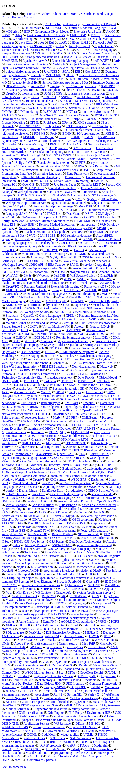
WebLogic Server (13, 264)
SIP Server (54, 516)
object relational (104, 173)
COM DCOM (80, 432)
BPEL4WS (9, 330)
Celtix (60, 46)
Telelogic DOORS (14, 465)
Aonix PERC (46, 559)
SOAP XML (10, 60)
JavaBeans (96, 374)
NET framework (88, 534)
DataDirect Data (52, 490)
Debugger (109, 632)
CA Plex (86, 527)
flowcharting (30, 93)
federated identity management (76, 618)
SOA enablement (57, 421)
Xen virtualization (84, 366)
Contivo (38, 330)
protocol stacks (54, 425)
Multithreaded (59, 701)
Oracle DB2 (64, 592)
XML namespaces (33, 701)
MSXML (29, 137)
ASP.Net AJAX (62, 545)
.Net (31, 151)
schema (23, 548)
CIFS (95, 596)
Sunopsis (7, 548)
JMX (51, 319)
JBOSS (44, 184)
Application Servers (36, 723)
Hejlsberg (104, 519)
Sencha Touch (35, 348)
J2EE (5, 28)
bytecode (52, 304)
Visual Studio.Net (98, 552)
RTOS (31, 436)
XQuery (20, 257)
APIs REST (13, 348)
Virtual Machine (16, 505)
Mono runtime (31, 253)
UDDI (70, 75)
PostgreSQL (9, 184)
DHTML (91, 290)
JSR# (67, 457)
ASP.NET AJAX (30, 126)
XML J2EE (73, 330)
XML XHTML (31, 443)
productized (75, 490)
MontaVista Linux (56, 552)
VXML (88, 734)
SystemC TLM (40, 530)
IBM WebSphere (107, 104)
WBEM (115, 406)
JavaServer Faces (66, 170)
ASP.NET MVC (30, 421)
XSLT (89, 213)
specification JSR (28, 650)
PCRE (115, 621)
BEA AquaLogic (30, 155)
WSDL (81, 279)
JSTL (94, 658)
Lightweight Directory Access (53, 676)
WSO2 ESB (41, 181)
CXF (34, 159)
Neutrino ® (73, 731)
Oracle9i (7, 570)
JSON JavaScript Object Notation (23, 472)
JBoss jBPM (80, 42)
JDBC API (36, 264)
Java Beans (27, 166)
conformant (34, 304)
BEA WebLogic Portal (70, 68)
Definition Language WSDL (53, 293)
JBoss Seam (109, 242)
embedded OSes (34, 738)
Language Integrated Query (19, 246)
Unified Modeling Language (87, 28)
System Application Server (93, 592)
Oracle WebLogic (33, 144)
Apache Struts (82, 421)
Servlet (86, 57)
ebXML (82, 89)
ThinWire (8, 446)
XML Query (14, 304)
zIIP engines (75, 647)
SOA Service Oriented (74, 399)
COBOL (89, 217)
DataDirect (9, 705)
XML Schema (82, 104)
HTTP (101, 206)
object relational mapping (22, 71)
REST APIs (56, 348)
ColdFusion (51, 308)
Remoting (82, 181)
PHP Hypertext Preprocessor (97, 323)
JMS (79, 199)
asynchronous (90, 716)
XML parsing (43, 574)
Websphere (41, 694)
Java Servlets (104, 148)
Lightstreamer (111, 705)
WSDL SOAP (52, 111)
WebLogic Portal (50, 446)
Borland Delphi (72, 468)
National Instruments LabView (99, 315)
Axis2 (46, 170)
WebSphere (9, 177)
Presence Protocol (109, 239)
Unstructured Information (97, 537)
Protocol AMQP (28, 570)
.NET (113, 115)
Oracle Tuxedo (11, 752)
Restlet (80, 457)
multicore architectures (21, 588)
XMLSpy (104, 213)
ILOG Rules (108, 217)
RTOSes (93, 588)
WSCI (102, 621)
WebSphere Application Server (26, 202)
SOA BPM (24, 370)
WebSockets (28, 716)
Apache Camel (104, 46)
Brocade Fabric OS (69, 581)
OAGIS (87, 170)
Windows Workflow (15, 479)
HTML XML (82, 221)
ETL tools (103, 381)
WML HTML (30, 687)
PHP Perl (8, 111)
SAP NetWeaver (80, 738)
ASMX (6, 425)
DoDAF (21, 279)
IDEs (81, 166)
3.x (61, 672)
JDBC (63, 42)
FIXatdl (86, 610)
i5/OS (52, 439)
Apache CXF (74, 144)
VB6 (45, 661)
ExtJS (5, 272)
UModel (83, 665)
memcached (84, 567)
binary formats (51, 246)
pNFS (5, 669)
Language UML (36, 457)
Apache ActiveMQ (34, 60)
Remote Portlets (62, 534)
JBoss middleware (104, 701)
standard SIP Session (15, 581)
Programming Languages (18, 745)
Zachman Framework (15, 694)
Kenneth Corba (22, 17)
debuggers (104, 567)
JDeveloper (91, 450)
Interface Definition (106, 82)
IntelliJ (95, 687)
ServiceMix (76, 108)
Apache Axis (24, 388)
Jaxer (25, 610)
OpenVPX (12, 286)
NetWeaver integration (16, 414)
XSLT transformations (98, 749)
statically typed (50, 403)
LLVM (6, 665)
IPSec (5, 541)
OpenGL (28, 315)
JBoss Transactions (62, 741)
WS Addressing (22, 38)
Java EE (112, 89)
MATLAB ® (10, 497)
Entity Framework (13, 221)
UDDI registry (75, 683)
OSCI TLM (57, 472)
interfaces (55, 330)
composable (23, 454)
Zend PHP (49, 621)
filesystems (53, 443)
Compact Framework (103, 683)
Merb (56, 417)
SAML (74, 264)
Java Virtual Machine (77, 261)
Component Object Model (52, 31)
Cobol (74, 625)
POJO (16, 341)
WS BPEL (42, 53)
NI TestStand (78, 596)
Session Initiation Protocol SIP (92, 268)
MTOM (32, 399)
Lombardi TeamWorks (74, 578)
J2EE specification (14, 159)
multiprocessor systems (104, 210)
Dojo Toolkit (86, 377)
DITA (71, 672)
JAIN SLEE (48, 235)
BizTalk (97, 89)
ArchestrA (88, 385)
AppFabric (111, 588)
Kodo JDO (9, 250)
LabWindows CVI (35, 410)
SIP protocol (49, 217)
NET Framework (13, 151)
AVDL (111, 672)
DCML (32, 734)
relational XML (46, 527)
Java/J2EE (50, 71)
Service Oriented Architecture (49, 221)
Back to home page (14, 767)
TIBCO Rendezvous (79, 246)
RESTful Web (56, 195)
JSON (46, 159)
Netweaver (30, 654)
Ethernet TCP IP (67, 680)
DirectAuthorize (52, 690)
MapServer (80, 512)
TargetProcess (24, 512)
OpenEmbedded (92, 410)
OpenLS (95, 629)
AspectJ (7, 370)
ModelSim (101, 745)
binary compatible (83, 709)
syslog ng (79, 603)
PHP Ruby (75, 712)
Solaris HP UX (99, 454)
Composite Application (31, 614)
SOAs (66, 71)
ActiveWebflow (36, 199)
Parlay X (93, 694)
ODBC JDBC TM (72, 374)
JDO (5, 680)
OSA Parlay (56, 541)
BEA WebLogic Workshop (97, 516)
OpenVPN (81, 304)
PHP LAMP (9, 585)
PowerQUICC (11, 749)
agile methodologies (100, 468)
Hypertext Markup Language (20, 344)
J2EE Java (67, 242)
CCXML (7, 676)
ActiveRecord (89, 191)
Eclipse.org (61, 563)
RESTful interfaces (79, 461)
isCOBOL (106, 385)
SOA (41, 42)
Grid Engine (55, 712)
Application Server (71, 559)
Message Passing (36, 545)
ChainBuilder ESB (69, 574)
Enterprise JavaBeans (87, 31)
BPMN (66, 133)
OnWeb (94, 636)
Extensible (89, 625)
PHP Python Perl (102, 472)
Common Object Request (99, 24)
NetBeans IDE (37, 534)
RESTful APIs (24, 741)
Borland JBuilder (43, 505)
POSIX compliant (100, 388)
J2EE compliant (50, 89)
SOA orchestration (88, 133)
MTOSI (60, 272)
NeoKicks (46, 341)
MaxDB (33, 523)
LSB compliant (44, 643)
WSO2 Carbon (104, 639)
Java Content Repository (105, 301)
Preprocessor (99, 523)
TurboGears (32, 552)
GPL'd (60, 392)
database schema (94, 406)
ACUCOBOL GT (34, 261)
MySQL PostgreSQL (63, 257)
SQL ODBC (78, 687)
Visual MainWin (101, 279)
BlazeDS (90, 119)
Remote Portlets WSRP (70, 159)
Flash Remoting (12, 283)
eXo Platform (50, 556)
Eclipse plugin (11, 417)
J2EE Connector (76, 126)
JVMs (104, 293)
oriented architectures (45, 130)
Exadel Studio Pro (13, 326)
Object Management (83, 64)
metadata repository (60, 377)
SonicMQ (95, 508)
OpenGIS (28, 184)
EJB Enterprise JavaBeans (63, 632)
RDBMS (39, 133)
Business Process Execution (86, 93)
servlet (87, 264)
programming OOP (82, 272)
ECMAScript (70, 119)
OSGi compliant (82, 519)
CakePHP (12, 410)
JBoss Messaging (101, 49)
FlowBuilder (60, 414)
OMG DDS (96, 334)
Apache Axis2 (73, 308)
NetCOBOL (25, 639)
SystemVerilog (11, 658)
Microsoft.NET (40, 272)
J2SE (100, 574)
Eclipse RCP (73, 177)
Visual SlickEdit (101, 494)
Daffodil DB (76, 508)
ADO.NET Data (12, 523)
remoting (56, 86)
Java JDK (12, 654)
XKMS (110, 133)
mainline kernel (16, 323)
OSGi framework (93, 257)
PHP (99, 461)
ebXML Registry (109, 556)
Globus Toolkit (95, 330)
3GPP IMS (51, 355)
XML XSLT (9, 115)
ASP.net (71, 446)
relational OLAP (90, 570)
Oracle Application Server (32, 563)
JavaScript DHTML (48, 607)
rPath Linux (9, 476)
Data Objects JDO (49, 683)
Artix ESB (27, 224)
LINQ (58, 359)
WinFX (46, 392)
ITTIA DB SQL (76, 443)
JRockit (35, 425)
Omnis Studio (68, 643)
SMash (75, 749)
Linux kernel (94, 392)
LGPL (35, 698)
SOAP (6, 35)
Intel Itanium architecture (75, 599)
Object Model (108, 377)
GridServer (68, 527)
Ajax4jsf (7, 191)
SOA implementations (16, 607)
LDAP (73, 385)
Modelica (36, 465)
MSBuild (36, 647)
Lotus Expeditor (12, 428)
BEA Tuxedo (56, 264)
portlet (10, 490)
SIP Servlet (28, 403)
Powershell (53, 731)
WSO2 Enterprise (81, 614)
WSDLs (94, 319)
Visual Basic (104, 221)
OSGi (47, 93)
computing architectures (89, 563)
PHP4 (5, 385)
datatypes (75, 392)
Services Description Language (53, 206)
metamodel (78, 202)
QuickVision (93, 669)
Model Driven (51, 140)
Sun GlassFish (83, 414)
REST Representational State (39, 705)
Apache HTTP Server (83, 727)
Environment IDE (98, 712)
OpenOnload (47, 578)
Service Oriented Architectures (39, 228)
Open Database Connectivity (24, 319)
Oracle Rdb (24, 527)
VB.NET (66, 210)
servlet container (50, 166)
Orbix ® (95, 68)
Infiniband (42, 363)
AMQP (110, 31)
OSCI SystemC (28, 395)
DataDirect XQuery (14, 119)
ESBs (41, 38)
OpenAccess (78, 472)
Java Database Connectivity (99, 53)
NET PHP (88, 643)
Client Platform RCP (71, 629)
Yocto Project (80, 661)
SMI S (89, 137)
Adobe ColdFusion (34, 476)
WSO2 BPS (78, 479)
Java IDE (103, 246)
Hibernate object (101, 443)
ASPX (42, 512)
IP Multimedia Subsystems (76, 352)
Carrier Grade (97, 647)
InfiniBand (38, 323)
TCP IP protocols (50, 745)
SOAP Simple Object (78, 130)
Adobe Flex (21, 643)
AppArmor (80, 701)
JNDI (26, 293)
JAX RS (35, 301)
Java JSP (48, 523)
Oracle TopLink (61, 199)
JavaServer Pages (65, 184)
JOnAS (10, 690)
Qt (95, 465)
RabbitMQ (49, 596)
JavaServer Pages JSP (78, 228)
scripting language (14, 46)
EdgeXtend (111, 596)
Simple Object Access (16, 53)
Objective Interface (14, 130)
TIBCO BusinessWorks (103, 490)
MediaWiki (106, 731)
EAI (51, 42)
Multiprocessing (65, 530)
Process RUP (14, 188)
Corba (31, 13)
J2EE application (42, 567)
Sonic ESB (9, 224)
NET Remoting (55, 253)
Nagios (21, 567)
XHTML (11, 701)
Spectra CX (113, 184)
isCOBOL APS (41, 337)
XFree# (17, 399)
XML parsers (10, 636)
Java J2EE (26, 42)
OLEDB (80, 162)
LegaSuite (60, 661)
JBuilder (35, 385)
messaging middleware (16, 104)
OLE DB (28, 115)
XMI (105, 290)
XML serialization (31, 712)
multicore (112, 629)
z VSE (117, 650)
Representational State (40, 100)
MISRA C (91, 632)
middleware (33, 28)
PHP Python (57, 370)
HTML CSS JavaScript (29, 541)
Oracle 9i (99, 512)
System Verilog (12, 508)
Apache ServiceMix (25, 82)
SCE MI (80, 658)
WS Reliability (99, 166)
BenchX (68, 355)
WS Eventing (70, 217)
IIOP (27, 31)
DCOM (33, 140)
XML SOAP (78, 35)
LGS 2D (7, 639)
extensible (8, 155)
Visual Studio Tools (106, 304)
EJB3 (75, 450)
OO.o (29, 658)
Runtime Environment (73, 654)
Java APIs (70, 57)
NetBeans (46, 588)
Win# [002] (9, 217)
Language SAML (17, 213)
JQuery (116, 286)
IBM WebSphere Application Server (44, 268)
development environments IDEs (54, 610)
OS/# (66, 304)
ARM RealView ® (60, 665)
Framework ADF (95, 286)
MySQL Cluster (16, 599)
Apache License (12, 734)
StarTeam (53, 191)
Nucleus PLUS (32, 731)
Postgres (41, 104)
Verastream (9, 687)
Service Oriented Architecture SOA (65, 82)
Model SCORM (29, 629)
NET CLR (104, 414)
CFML (34, 122)
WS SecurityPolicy (82, 275)
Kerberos (100, 312)
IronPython (47, 137)
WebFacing (111, 694)
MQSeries (12, 31)
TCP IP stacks (47, 639)
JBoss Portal (109, 199)
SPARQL (103, 228)
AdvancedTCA (100, 253)
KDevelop (64, 428)
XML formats (103, 661)
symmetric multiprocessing (94, 545)
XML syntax (58, 479)
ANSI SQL (77, 370)
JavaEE (31, 501)
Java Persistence (92, 395)
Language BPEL (106, 57)
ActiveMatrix (10, 516)
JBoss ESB (18, 530)
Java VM (70, 191)
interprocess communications (41, 585)
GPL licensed (28, 690)
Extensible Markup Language (71, 60)
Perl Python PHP (38, 359)
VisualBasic (112, 585)
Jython (54, 323)
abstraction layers (42, 599)
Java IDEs (101, 337)
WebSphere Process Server (90, 650)
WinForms (112, 687)
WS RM (99, 151)
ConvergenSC (103, 578)
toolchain (50, 381)
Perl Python (102, 359)
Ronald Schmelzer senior (53, 162)
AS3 (4, 596)
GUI (89, 574)
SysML (92, 199)
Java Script (81, 465)
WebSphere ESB (12, 534)
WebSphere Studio (30, 191)
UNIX (113, 257)
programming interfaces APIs (73, 752)
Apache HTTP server (103, 436)
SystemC (95, 559)
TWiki (89, 731)
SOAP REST (87, 242)
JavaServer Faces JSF (16, 334)
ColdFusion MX (22, 680)
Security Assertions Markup (101, 344)
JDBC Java (54, 213)
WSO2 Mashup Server (39, 672)
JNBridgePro (51, 406)
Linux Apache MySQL (41, 210)
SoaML (37, 548)
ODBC (70, 38)
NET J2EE (104, 130)
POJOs (84, 745)
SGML (75, 137)
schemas (58, 363)
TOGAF (71, 395)
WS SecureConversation (75, 483)
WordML (48, 654)
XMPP (81, 49)
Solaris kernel (10, 552)
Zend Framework (78, 173)
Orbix (18, 35)
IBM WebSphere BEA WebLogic (87, 140)
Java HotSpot (101, 741)
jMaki (74, 344)
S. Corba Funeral (92, 13)
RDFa (45, 716)
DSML (73, 363)
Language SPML (55, 687)
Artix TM (65, 523)
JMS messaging (29, 355)
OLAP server (59, 512)
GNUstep (115, 486)
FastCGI (19, 272)
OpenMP (11, 93)
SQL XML (107, 348)
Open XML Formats (80, 720)
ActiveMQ (38, 86)
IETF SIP (67, 381)
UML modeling (28, 111)
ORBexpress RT (41, 46)
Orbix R (49, 49)
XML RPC (108, 86)
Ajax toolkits (78, 195)
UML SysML (10, 381)
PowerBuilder (44, 334)
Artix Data (48, 399)
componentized (100, 159)
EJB (77, 71)
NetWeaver (29, 217)
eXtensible (8, 461)
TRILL (68, 556)
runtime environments (96, 111)
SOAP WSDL (55, 28)
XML (114, 28)
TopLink (22, 206)
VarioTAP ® (110, 698)
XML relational (16, 290)
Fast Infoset (113, 570)
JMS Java (71, 403)
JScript (37, 213)
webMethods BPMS (15, 727)
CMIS (6, 643)
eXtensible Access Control (99, 505)
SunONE (94, 585)
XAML (88, 239)
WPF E (102, 720)
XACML (99, 181)
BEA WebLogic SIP (49, 720)
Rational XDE (33, 516)
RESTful (56, 144)
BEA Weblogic (102, 126)
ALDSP (42, 388)
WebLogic (37, 148)
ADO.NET (102, 60)
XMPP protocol (101, 603)
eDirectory (45, 680)
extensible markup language (45, 283)
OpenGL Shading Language (68, 494)
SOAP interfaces (16, 494)
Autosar (79, 326)
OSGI (59, 93)
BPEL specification (64, 410)
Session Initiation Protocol (75, 501)
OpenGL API (65, 454)
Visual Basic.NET (80, 297)
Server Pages (62, 181)
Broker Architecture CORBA (59, 13)
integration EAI (27, 556)
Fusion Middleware (93, 188)
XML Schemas (31, 352)
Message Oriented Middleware (37, 468)
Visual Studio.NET (25, 483)
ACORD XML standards (77, 621)
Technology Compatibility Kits (22, 377)
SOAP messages (102, 195)
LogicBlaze (108, 676)
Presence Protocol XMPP (99, 363)
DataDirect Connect (52, 115)
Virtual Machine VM (56, 326)
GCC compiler (92, 756)
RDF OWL (50, 250)
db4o (69, 89)
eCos (60, 297)
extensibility (81, 312)
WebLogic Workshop (84, 698)
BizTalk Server (56, 749)
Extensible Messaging (65, 286)
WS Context (43, 592)
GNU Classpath (56, 301)
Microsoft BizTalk (14, 647)
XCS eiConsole (74, 636)
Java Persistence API (45, 279)
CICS (114, 312)
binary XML (96, 232)
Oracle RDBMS (12, 756)
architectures (10, 137)
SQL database (15, 632)
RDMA (81, 523)
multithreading (86, 293)
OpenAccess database (29, 665)
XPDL (70, 315)
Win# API (12, 275)
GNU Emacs (72, 290)
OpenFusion (58, 202)
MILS (51, 756)
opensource (54, 647)
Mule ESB (85, 206)
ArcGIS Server (29, 486)
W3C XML (53, 75)
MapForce (112, 68)
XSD (66, 250)
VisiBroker (26, 297)
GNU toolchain (12, 501)
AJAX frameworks (14, 439)
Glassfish (37, 439)
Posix (54, 133)
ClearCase (111, 319)
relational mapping (51, 151)
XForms (67, 122)
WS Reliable (62, 723)
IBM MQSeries (54, 108)
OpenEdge (71, 406)
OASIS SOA (95, 486)
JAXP (5, 392)
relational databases (45, 119)
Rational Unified (35, 286)
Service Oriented (77, 607)
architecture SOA (64, 716)
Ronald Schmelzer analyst (73, 337)
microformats (48, 436)
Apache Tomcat (109, 272)
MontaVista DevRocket (17, 683)
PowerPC (89, 403)
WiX (32, 235)
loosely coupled (79, 46)
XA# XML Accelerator (50, 625)
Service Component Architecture (27, 64)
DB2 (107, 534)
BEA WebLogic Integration (19, 366)
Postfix (77, 486)
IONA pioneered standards (41, 57)
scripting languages (49, 173)
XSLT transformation (90, 497)
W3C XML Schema (71, 588)
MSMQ (7, 279)
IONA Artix (39, 519)
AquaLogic (37, 257)
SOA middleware (73, 436)
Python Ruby (10, 232)
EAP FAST (58, 614)
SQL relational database (76, 235)
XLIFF (40, 370)
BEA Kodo (65, 567)
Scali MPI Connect (24, 596)
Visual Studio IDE (37, 752)
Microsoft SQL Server (75, 639)
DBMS (33, 406)
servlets (36, 75)
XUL (80, 334)
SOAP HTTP (35, 188)
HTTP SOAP (77, 425)
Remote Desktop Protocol (32, 603)
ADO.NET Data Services (76, 100)
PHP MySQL (57, 432)
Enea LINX (31, 381)
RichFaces (50, 122)
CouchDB (77, 301)
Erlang (6, 257)
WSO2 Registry (80, 548)
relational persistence (15, 133)
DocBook (89, 680)
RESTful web (79, 79)
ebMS (18, 760)
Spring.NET (75, 694)
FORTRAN (65, 334)
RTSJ (54, 261)
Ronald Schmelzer (56, 650)
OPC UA (65, 49)
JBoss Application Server (29, 79)
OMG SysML (87, 676)
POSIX (100, 115)
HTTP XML (78, 253)
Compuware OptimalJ (41, 760)
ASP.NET (33, 308)
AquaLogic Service (55, 486)
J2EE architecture (78, 359)
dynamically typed (18, 574)
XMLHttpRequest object (18, 578)
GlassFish (106, 275)
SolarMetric (59, 519)
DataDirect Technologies (85, 541)
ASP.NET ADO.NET (19, 559)
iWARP (6, 359)
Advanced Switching (82, 348)
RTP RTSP (23, 592)
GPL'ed (73, 690)
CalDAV (21, 337)
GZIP (112, 497)
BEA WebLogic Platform (34, 618)
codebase (102, 261)
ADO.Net (49, 97)
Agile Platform (28, 621)
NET (19, 359)
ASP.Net (66, 97)
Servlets (109, 108)
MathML (20, 669)
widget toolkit (69, 734)
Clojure (94, 108)
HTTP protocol (58, 148)
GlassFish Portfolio (14, 519)
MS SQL (94, 723)
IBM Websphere (108, 283)
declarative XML (25, 392)
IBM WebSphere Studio (33, 312)
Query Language (50, 315)
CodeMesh (48, 734)
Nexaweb (106, 366)
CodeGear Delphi (91, 672)
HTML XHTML (101, 425)
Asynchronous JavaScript (74, 341)
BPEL (17, 28)
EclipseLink (53, 126)
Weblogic (59, 64)
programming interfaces (58, 570)
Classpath (58, 232)
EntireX (79, 250)
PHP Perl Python (45, 242)
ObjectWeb (9, 352)
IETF (107, 636)
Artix (117, 60)
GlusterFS (93, 581)
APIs (41, 741)
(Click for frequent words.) (61, 24)
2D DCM (110, 581)
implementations (54, 698)
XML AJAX (43, 239)
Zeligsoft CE (24, 162)
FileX (24, 330)
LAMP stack (10, 293)
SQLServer (85, 556)
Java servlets (44, 454)
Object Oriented (79, 115)
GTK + (50, 352)
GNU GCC (45, 297)
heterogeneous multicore (49, 727)
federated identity (36, 417)
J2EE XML (58, 79)
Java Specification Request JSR (46, 450)
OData (80, 723)
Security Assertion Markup (19, 537)
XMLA (10, 625)
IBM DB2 (76, 232)
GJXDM (28, 497)
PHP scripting (68, 505)
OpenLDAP (92, 71)
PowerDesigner (12, 210)
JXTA (34, 326)
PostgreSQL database (94, 530)
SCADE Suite (29, 250)
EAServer (97, 479)
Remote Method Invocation (57, 224)
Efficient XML (11, 199)
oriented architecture (62, 188)
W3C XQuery (56, 548)
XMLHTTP (35, 756)
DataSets (20, 385)
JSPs (96, 79)
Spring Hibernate (67, 239)
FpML (25, 181)
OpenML (102, 421)
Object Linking (11, 457)
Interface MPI (69, 756)
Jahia (16, 545)
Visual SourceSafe (105, 665)
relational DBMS (92, 446)
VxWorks (42, 275)
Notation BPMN (79, 151)
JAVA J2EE (60, 312)
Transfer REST (91, 184)
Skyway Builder (54, 344)
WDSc (68, 279)
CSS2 (55, 457)
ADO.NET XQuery (29, 195)
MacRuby (106, 643)
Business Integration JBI (68, 388)
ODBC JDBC (10, 57)
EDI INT (41, 414)
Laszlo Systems (16, 698)
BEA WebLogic (16, 86)
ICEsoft (25, 625)
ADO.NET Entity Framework (36, 374)
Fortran (31, 508)
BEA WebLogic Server (81, 86)
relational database (97, 476)
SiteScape (103, 752)
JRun (62, 137)
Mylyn (70, 516)
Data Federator (87, 705)
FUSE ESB (85, 381)
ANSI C (30, 341)
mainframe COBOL (40, 428)
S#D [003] (107, 680)
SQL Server (57, 738)
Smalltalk (12, 315)
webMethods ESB (88, 97)
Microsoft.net (55, 385)
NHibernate (22, 239)
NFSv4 (111, 461)
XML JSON (60, 104)
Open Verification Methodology (41, 461)
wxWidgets (97, 457)
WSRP (70, 745)
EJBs (80, 210)
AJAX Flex (50, 669)
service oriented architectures (21, 49)
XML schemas (86, 122)
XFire (34, 669)
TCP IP (95, 35)
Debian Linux (28, 490)
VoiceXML (103, 548)
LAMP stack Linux (71, 319)
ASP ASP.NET (85, 428)
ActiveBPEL (13, 308)
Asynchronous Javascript (50, 709)
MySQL (68, 323)
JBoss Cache (39, 290)
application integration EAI (41, 636)
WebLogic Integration (16, 363)
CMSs (28, 275)
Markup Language (18, 709)
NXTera (71, 111)
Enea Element (43, 581)
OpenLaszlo (105, 100)
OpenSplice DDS (108, 501)
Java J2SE (38, 494)
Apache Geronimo (35, 232)
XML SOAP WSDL (59, 155)
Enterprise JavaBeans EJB (58, 537)
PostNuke (35, 632)
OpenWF (39, 479)
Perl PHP (60, 275)
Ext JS (83, 741)
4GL (9, 592)
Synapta (25, 720)
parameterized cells (95, 690)
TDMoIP (23, 676)
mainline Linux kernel (65, 476)
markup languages (17, 242)
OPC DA (47, 501)
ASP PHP (71, 417)
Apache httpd (71, 669)
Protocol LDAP (100, 326)
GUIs (69, 166)
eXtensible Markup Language (40, 177)
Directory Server (58, 465)
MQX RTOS (33, 749)
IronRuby (48, 483)
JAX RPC (32, 108)
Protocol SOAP (103, 42)
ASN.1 (57, 694)
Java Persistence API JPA (54, 658)
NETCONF (60, 603)
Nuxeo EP (37, 432)
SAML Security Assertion (18, 89)
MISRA (7, 527)
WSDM (58, 53)
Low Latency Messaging (55, 497)
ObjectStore (27, 446)
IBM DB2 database (54, 366)
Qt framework (74, 585)
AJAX (72, 53)
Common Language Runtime (32, 68)
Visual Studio (101, 654)
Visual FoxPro (52, 395)
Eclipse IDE (99, 202)
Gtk (63, 596)
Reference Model (52, 508)
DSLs (35, 97)
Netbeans (100, 399)
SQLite (20, 425)
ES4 (82, 454)
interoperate (87, 224)
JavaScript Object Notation (94, 155)
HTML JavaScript (26, 170)
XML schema (82, 148)
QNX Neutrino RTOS (74, 439)
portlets (6, 388)
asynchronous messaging (95, 355)
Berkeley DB (10, 261)
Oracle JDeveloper (80, 283)
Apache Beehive (106, 341)
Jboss (55, 290)
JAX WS (55, 38)
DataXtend (73, 213)
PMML (68, 705)
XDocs (77, 552)
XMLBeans (89, 417)
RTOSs (48, 629)
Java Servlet (14, 108)
